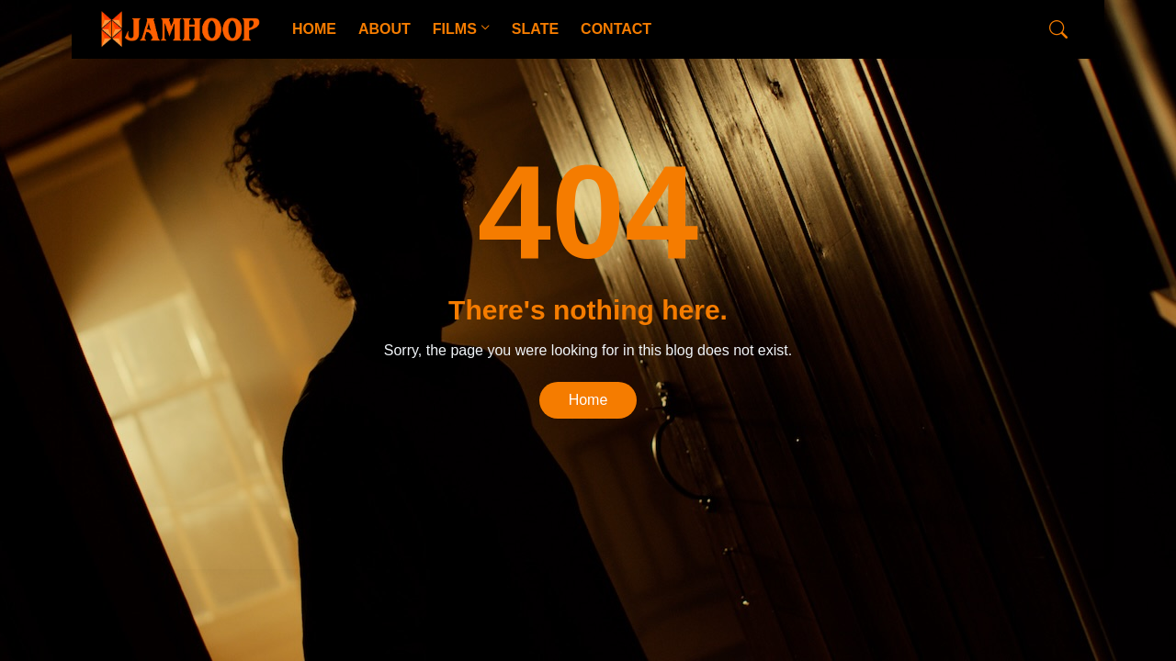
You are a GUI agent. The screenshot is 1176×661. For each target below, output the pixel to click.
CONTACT (616, 29)
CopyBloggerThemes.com (244, 538)
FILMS (455, 29)
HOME (314, 29)
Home (588, 400)
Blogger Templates (382, 538)
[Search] (1058, 29)
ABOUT (384, 29)
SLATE (535, 29)
